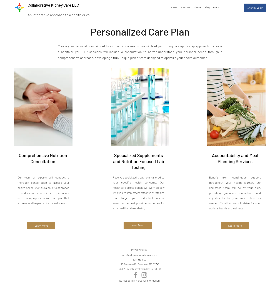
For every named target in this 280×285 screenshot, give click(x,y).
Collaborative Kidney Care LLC (53, 5)
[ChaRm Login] (255, 8)
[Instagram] (144, 275)
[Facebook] (135, 275)
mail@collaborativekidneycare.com (140, 254)
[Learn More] (41, 225)
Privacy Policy (139, 249)
